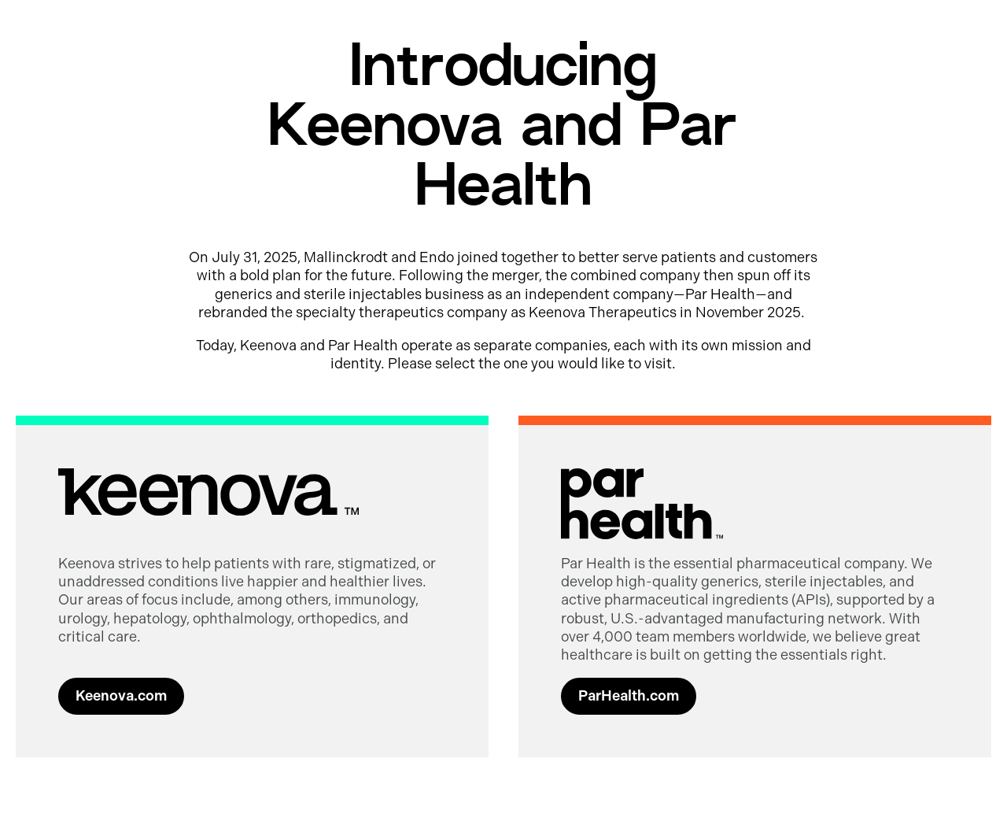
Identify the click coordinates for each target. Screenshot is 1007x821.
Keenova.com (121, 696)
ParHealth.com (628, 696)
